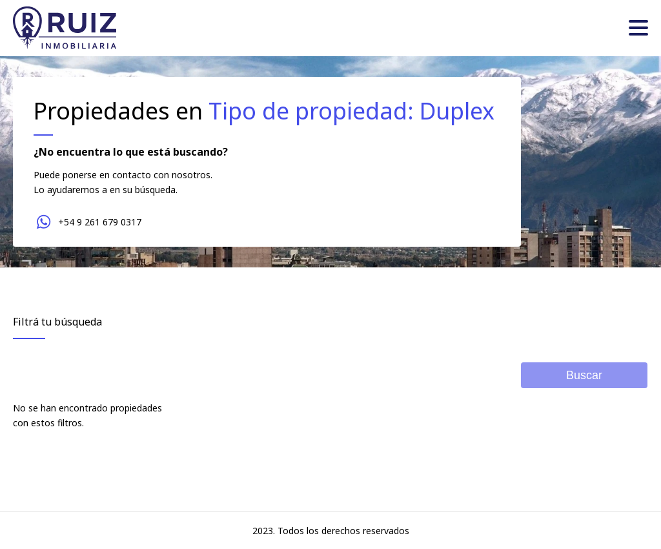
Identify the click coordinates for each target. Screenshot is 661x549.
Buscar (584, 375)
